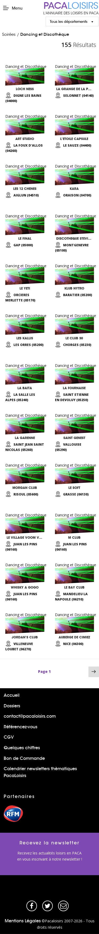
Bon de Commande (24, 758)
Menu (12, 8)
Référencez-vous (20, 727)
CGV (9, 737)
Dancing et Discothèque (44, 34)
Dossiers (12, 706)
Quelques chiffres (22, 748)
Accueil (12, 695)
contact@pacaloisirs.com (30, 716)
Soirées (9, 34)
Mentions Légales (23, 921)
